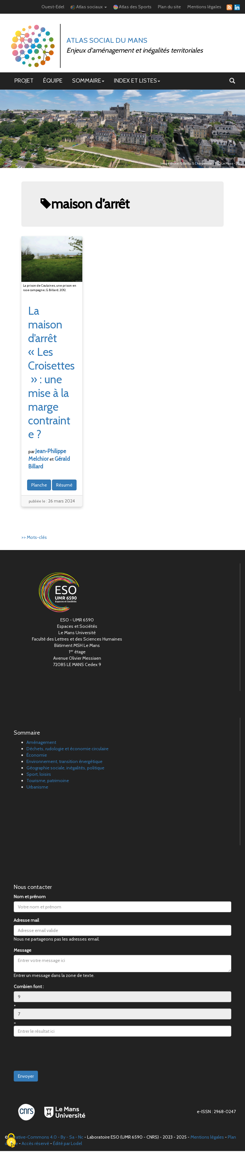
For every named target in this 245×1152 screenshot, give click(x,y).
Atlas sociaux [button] (89, 7)
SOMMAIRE (88, 81)
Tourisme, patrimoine (47, 781)
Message (22, 951)
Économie (36, 756)
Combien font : (29, 987)
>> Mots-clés (34, 538)
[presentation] (62, 1054)
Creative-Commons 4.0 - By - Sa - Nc (46, 1138)
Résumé (64, 485)
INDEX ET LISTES (137, 81)
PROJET (23, 81)
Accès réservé (35, 1144)
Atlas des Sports (132, 7)
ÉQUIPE (53, 81)
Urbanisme (37, 788)
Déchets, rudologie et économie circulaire (67, 749)
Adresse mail (26, 921)
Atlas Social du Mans (107, 40)
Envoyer (26, 1077)
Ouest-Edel (52, 7)
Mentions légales (204, 7)
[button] (232, 82)
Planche (39, 485)
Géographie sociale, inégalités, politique (65, 769)
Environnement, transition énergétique (64, 762)
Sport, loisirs (38, 775)
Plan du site (169, 7)
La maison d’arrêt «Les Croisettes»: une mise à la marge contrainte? (51, 373)
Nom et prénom (30, 897)
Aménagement (41, 743)
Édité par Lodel (67, 1144)
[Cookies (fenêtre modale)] (11, 1141)
